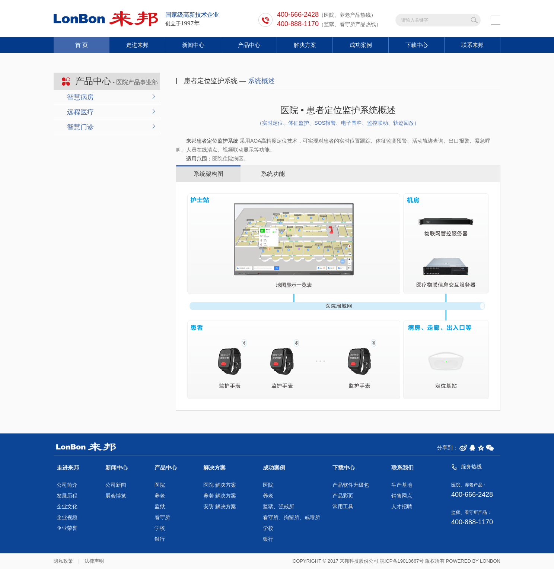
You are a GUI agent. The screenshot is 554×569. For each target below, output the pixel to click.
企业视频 (67, 517)
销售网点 (401, 496)
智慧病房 (80, 97)
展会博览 (115, 496)
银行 (160, 539)
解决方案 (305, 45)
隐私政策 (63, 561)
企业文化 (67, 506)
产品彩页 (342, 496)
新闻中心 (193, 45)
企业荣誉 (67, 528)
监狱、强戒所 (278, 506)
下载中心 (416, 45)
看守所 (162, 517)
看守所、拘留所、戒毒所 (291, 517)
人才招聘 (401, 506)
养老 (160, 496)
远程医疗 (80, 112)
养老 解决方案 (219, 496)
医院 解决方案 (219, 485)
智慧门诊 (80, 127)
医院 (160, 485)
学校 (160, 528)
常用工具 (342, 506)
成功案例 (361, 45)
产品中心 (249, 45)
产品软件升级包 (350, 485)
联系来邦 (472, 45)
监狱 (160, 506)
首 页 (81, 45)
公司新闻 (115, 485)
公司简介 (67, 485)
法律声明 (94, 561)
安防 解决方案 (219, 506)
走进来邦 (137, 45)
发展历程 (67, 496)
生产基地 (401, 485)
